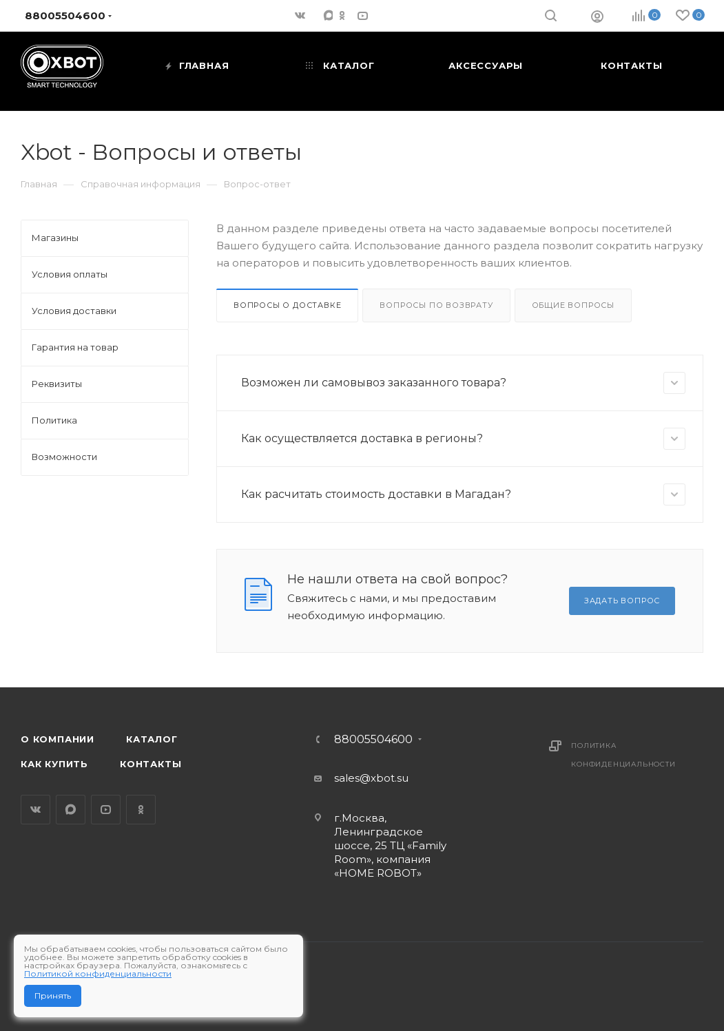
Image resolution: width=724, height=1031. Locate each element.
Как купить (54, 763)
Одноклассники (141, 809)
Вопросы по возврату (436, 305)
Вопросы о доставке (287, 305)
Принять (52, 995)
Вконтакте (35, 809)
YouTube (106, 809)
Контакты (150, 763)
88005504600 (373, 739)
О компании (57, 738)
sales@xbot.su (371, 777)
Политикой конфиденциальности (98, 973)
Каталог (152, 738)
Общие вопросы (573, 305)
